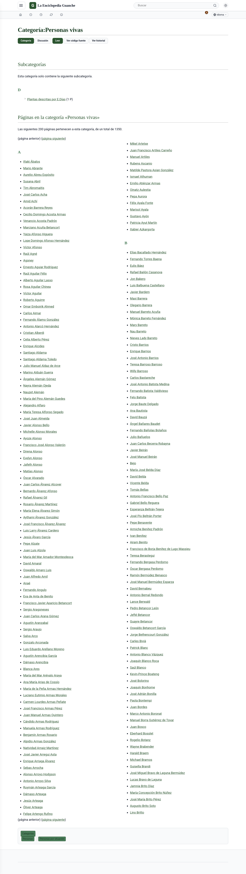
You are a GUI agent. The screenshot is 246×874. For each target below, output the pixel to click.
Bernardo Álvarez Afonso (40, 491)
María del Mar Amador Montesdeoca (48, 557)
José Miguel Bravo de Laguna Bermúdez (157, 773)
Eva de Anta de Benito (38, 596)
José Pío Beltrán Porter (146, 516)
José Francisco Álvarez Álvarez (44, 524)
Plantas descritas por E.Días (46, 99)
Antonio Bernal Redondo (146, 595)
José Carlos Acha (35, 194)
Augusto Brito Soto (143, 806)
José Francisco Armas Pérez (42, 708)
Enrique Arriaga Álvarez (39, 761)
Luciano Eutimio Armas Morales (45, 695)
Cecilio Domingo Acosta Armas (44, 214)
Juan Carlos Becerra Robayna (150, 443)
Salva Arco (30, 636)
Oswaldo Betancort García (148, 628)
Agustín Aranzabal (35, 623)
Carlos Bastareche (142, 377)
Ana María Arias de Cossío (41, 682)
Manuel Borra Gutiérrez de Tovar (152, 720)
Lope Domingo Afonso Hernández (46, 240)
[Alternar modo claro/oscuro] (225, 5)
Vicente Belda (139, 483)
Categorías (28, 833)
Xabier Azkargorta (142, 229)
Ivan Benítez (138, 536)
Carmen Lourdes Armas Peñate (44, 702)
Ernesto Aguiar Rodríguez (40, 267)
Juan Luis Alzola (34, 550)
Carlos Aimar (32, 313)
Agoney (28, 260)
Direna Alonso (32, 451)
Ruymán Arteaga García (39, 787)
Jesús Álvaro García (36, 537)
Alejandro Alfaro (34, 405)
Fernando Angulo (34, 590)
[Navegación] (21, 5)
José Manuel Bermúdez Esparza (152, 582)
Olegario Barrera (141, 305)
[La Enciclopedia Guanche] (52, 5)
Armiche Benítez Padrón (146, 529)
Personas (28, 838)
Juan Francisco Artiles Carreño (151, 150)
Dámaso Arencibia (35, 662)
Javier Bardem (140, 292)
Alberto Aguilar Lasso (38, 280)
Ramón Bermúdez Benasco (148, 575)
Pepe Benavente (141, 522)
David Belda (138, 476)
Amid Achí (30, 201)
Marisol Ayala (139, 209)
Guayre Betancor (141, 621)
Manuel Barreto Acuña (145, 312)
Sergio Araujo (32, 629)
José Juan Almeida (36, 418)
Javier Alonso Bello (36, 425)
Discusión (43, 40)
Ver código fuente (75, 40)
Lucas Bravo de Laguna (146, 779)
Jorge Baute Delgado (144, 404)
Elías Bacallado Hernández (148, 252)
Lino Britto (137, 812)
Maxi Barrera (138, 298)
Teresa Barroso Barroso (146, 364)
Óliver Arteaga (33, 807)
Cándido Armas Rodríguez (41, 721)
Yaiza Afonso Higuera (38, 234)
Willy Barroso (139, 371)
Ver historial (98, 40)
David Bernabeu (140, 588)
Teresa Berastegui (142, 555)
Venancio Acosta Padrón (40, 221)
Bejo (133, 463)
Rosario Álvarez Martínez (40, 504)
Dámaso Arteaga (34, 794)
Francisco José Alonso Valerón (44, 445)
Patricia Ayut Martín (143, 222)
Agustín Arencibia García (40, 656)
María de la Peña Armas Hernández (47, 688)
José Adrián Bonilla (143, 694)
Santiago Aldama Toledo (40, 359)
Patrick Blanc (139, 648)
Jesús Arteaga (33, 800)
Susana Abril (31, 181)
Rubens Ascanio (141, 163)
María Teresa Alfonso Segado (43, 412)
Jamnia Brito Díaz (142, 786)
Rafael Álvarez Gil (35, 497)
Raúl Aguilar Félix (35, 273)
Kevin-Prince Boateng (144, 674)
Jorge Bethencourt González (149, 634)
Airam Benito (139, 542)
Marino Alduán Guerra (38, 372)
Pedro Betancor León (144, 608)
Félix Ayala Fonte (141, 203)
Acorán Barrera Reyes (38, 207)
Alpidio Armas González (39, 741)
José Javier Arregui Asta (40, 754)
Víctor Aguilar (32, 293)
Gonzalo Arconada (35, 642)
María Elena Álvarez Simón (41, 510)
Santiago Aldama (35, 352)
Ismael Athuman (141, 176)
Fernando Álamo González (41, 319)
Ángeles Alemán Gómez (39, 379)
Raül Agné (30, 254)
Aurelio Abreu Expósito (38, 175)
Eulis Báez (137, 265)
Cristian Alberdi (33, 333)
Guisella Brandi (140, 766)
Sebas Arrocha (33, 768)
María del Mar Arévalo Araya (42, 675)
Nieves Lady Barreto (143, 338)
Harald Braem (139, 753)
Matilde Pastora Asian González (151, 170)
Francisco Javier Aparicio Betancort (47, 603)
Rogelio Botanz (140, 740)
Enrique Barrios (140, 351)
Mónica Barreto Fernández (148, 318)
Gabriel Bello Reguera (144, 503)
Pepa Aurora (138, 196)
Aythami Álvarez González (41, 517)
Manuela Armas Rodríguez (41, 728)
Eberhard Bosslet (141, 733)
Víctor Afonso (32, 247)
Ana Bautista (138, 410)
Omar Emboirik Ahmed (38, 306)
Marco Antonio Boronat (146, 713)
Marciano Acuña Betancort (41, 227)
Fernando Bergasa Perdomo (149, 562)
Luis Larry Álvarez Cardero (41, 530)
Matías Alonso (33, 471)
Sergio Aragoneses (36, 609)
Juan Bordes (138, 707)
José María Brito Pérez (145, 799)
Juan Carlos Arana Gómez (41, 616)
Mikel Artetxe (139, 143)
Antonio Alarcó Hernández (41, 326)
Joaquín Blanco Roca (144, 661)
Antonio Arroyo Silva (37, 781)
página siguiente (53, 138)
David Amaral (32, 563)
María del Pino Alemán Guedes (44, 398)
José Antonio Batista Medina (149, 384)
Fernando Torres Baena (146, 259)
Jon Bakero (137, 279)
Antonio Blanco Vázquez (146, 654)
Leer (57, 40)
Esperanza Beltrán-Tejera (147, 509)
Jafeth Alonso (32, 464)
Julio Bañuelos (140, 437)
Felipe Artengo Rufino (38, 814)
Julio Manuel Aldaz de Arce (41, 366)
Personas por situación (52, 838)
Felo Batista (138, 397)
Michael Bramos (141, 760)
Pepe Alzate (31, 543)
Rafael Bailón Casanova (146, 272)
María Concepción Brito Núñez (151, 792)
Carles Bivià (138, 641)
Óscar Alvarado (33, 478)
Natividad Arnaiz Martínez (41, 748)
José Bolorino (139, 680)
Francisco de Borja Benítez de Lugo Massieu (160, 549)
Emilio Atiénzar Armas (145, 183)
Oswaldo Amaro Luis (37, 570)
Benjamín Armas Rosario (40, 735)
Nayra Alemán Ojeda (37, 385)
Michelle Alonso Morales (40, 431)
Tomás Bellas (139, 489)
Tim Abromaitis (33, 188)
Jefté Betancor (140, 615)
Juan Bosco (138, 727)
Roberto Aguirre (34, 300)
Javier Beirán (139, 450)
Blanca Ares (31, 669)
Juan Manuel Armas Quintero (43, 715)
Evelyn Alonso (32, 458)
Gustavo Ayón (139, 216)
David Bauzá (138, 417)
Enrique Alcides (33, 346)
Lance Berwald (140, 601)
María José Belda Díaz (145, 470)
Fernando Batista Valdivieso (149, 391)
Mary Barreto (139, 325)
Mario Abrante (33, 168)
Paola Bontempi (141, 700)
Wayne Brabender (142, 746)
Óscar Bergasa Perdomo (146, 568)
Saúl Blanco (138, 667)
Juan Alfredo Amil (35, 576)
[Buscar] (176, 5)
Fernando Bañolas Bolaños (148, 430)
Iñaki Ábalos (31, 161)
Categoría (26, 40)
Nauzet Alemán (33, 392)
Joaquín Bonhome (142, 687)
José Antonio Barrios (144, 358)
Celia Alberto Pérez (36, 339)
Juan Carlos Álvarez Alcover (42, 484)
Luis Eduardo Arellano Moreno (43, 649)
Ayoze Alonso (32, 438)
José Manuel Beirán (143, 457)
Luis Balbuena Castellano (147, 285)
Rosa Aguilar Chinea (37, 286)
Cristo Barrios (139, 345)
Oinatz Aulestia (140, 190)
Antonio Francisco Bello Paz (149, 496)
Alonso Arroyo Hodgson (39, 774)
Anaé (26, 583)
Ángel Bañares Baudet (145, 424)
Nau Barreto (138, 331)
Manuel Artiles (140, 157)
